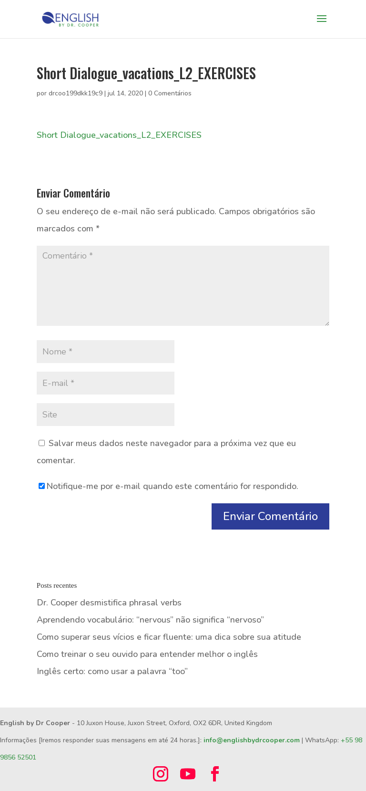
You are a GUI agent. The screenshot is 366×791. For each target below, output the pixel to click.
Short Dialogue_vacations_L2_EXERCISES (119, 135)
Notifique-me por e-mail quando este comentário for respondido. (168, 486)
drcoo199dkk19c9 (75, 93)
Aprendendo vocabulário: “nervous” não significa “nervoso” (150, 619)
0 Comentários (170, 93)
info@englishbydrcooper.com (251, 740)
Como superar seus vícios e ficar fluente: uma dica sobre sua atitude (169, 637)
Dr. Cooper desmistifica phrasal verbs (109, 602)
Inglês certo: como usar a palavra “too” (112, 671)
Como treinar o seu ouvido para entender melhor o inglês (147, 654)
